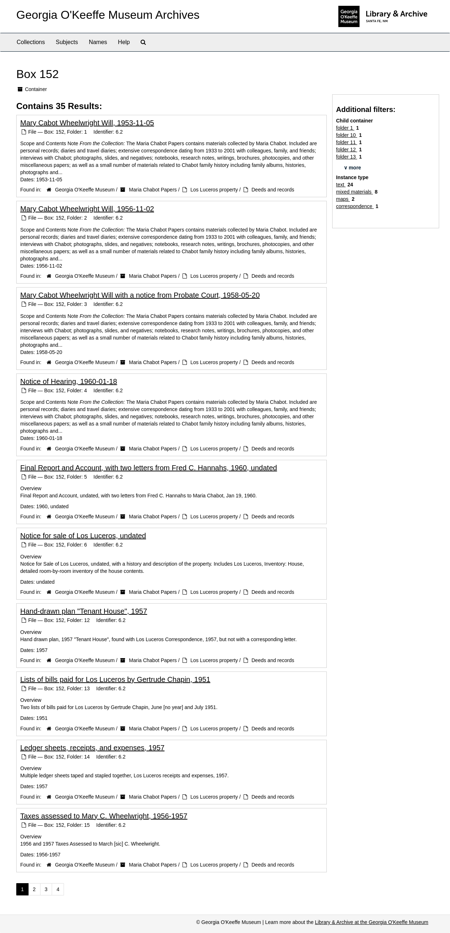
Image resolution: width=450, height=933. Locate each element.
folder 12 (346, 149)
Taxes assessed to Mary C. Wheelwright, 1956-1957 (103, 816)
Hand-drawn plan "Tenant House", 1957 (83, 611)
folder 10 (346, 135)
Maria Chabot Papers (153, 190)
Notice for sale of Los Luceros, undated (83, 536)
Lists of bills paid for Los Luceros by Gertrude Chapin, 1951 (115, 679)
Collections (31, 42)
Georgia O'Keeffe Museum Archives (108, 14)
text (341, 184)
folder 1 (345, 128)
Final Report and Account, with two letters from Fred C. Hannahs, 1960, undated (148, 468)
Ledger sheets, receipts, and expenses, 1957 (92, 748)
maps (343, 199)
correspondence (355, 206)
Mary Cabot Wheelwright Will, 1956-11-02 (87, 209)
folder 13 (346, 157)
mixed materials (354, 192)
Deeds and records (273, 190)
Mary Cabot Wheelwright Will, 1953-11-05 (87, 123)
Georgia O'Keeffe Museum (85, 190)
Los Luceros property (214, 190)
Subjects (67, 42)
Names (98, 42)
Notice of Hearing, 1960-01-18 (68, 381)
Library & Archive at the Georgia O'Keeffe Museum (371, 922)
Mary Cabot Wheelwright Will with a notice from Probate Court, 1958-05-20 (140, 295)
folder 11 (346, 142)
